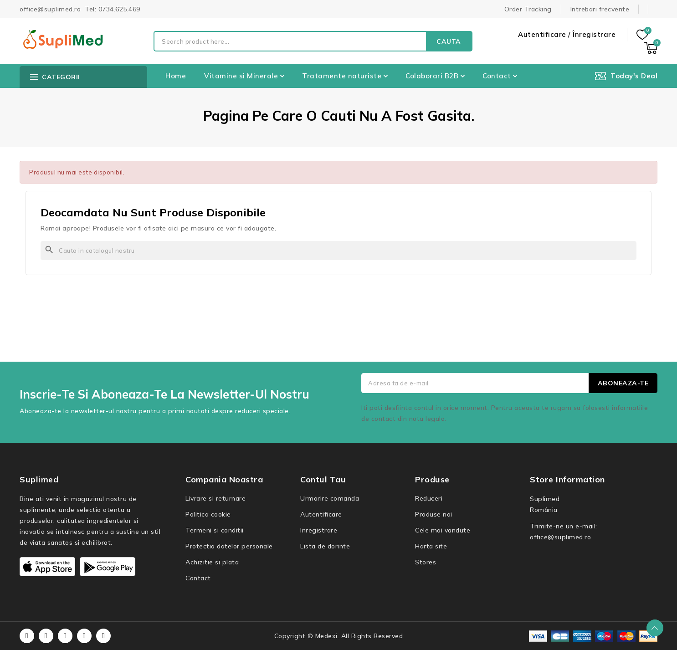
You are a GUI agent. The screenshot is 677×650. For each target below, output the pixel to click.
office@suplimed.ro (560, 537)
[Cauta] (338, 250)
